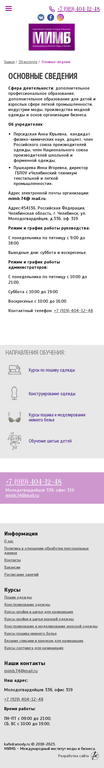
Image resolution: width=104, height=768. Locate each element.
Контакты (12, 559)
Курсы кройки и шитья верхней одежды (39, 618)
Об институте (27, 61)
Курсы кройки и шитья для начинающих (38, 611)
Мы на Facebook (50, 17)
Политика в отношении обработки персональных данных (46, 550)
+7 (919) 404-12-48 (78, 9)
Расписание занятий (21, 574)
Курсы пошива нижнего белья (30, 633)
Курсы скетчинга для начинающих (34, 647)
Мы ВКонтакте (40, 17)
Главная (9, 61)
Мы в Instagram (60, 17)
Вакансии (12, 567)
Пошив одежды (18, 597)
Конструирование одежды (27, 604)
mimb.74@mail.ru (22, 495)
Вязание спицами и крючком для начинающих (43, 640)
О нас (9, 541)
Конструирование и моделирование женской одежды (51, 626)
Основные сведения (55, 61)
